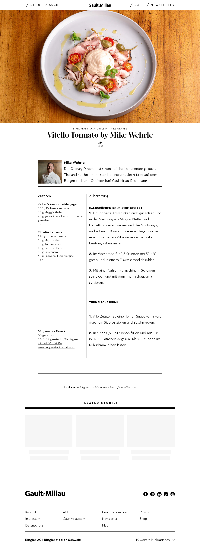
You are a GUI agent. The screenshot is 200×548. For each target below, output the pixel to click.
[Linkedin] (159, 494)
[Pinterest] (166, 494)
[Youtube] (172, 494)
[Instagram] (152, 494)
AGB (66, 512)
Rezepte (146, 512)
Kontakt (30, 512)
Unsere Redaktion (114, 512)
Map (138, 5)
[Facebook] (145, 494)
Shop (143, 518)
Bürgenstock (87, 387)
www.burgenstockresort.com (56, 347)
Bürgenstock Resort (106, 387)
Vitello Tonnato (127, 387)
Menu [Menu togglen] (35, 5)
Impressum (32, 518)
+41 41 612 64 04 (50, 343)
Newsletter (163, 5)
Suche (55, 5)
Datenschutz (34, 525)
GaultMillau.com (74, 518)
